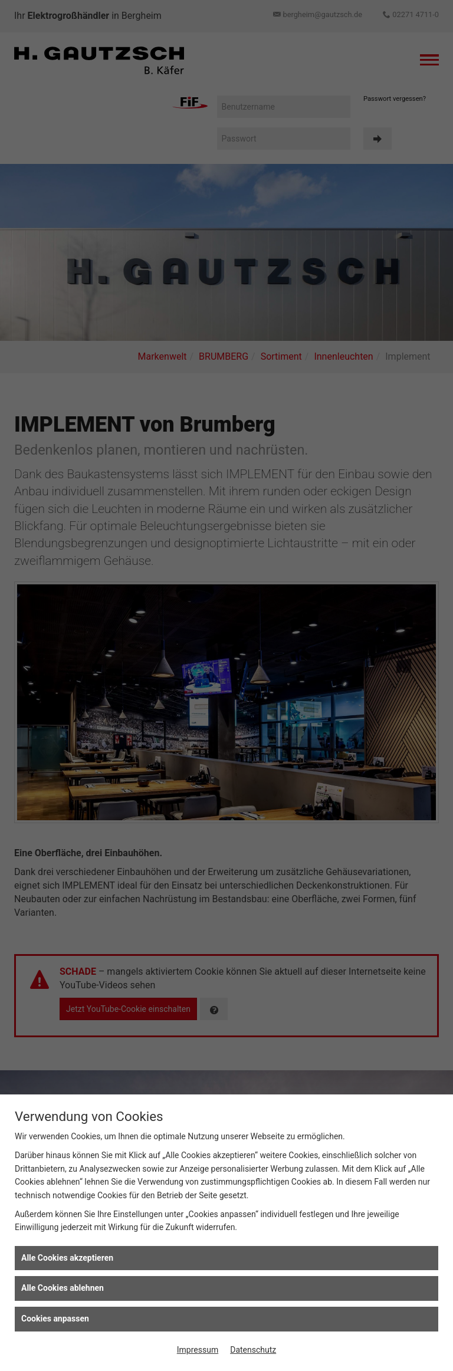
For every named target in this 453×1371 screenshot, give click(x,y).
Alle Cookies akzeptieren (67, 1257)
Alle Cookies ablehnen (62, 1288)
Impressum (197, 1349)
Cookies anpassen (55, 1318)
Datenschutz (253, 1349)
